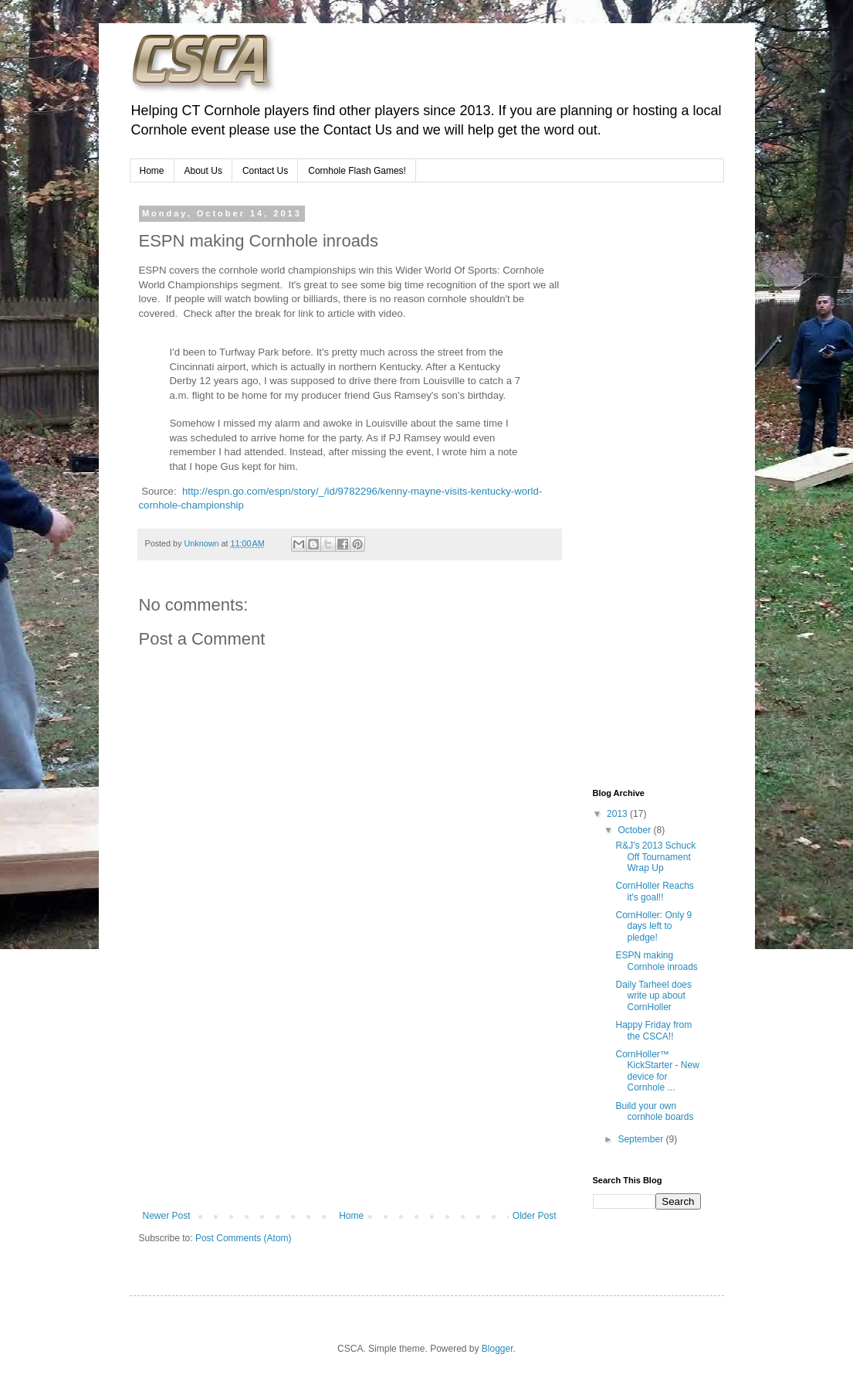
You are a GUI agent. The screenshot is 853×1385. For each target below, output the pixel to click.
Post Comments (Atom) (243, 1238)
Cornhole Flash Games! (357, 170)
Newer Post (167, 1215)
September (641, 1139)
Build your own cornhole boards (654, 1111)
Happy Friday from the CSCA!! (653, 1030)
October (635, 830)
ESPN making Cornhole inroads (656, 961)
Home (152, 170)
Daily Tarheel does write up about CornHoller (653, 995)
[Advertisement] (349, 1094)
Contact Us (265, 170)
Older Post (535, 1215)
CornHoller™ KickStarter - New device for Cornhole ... (657, 1071)
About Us (203, 170)
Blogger (497, 1348)
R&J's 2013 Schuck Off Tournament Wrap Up (655, 856)
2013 (618, 813)
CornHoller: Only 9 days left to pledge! (653, 926)
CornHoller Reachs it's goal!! (654, 891)
